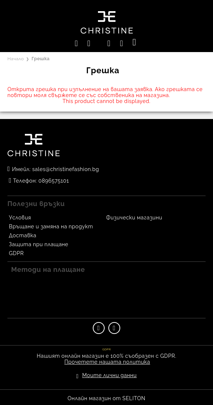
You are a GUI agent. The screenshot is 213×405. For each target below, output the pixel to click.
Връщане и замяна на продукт (51, 226)
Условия (20, 218)
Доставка (22, 235)
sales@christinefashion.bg (65, 169)
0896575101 (54, 181)
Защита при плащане (38, 244)
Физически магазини (134, 218)
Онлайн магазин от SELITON (106, 398)
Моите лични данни (109, 375)
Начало (15, 58)
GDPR (16, 253)
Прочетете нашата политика (107, 362)
